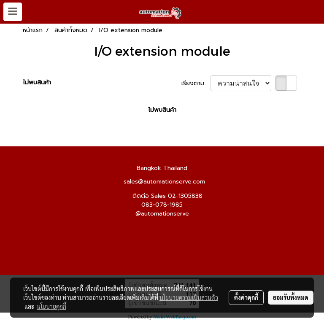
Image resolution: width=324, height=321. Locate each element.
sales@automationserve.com (164, 181)
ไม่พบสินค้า (37, 82)
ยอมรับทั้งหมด (290, 297)
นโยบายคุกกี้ (51, 306)
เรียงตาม (196, 83)
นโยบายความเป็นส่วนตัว (188, 297)
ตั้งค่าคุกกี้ (246, 297)
